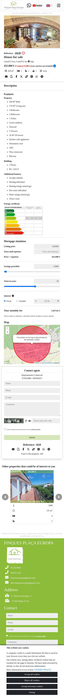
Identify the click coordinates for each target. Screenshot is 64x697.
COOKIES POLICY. (42, 670)
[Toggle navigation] (58, 5)
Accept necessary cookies (32, 686)
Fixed (9, 301)
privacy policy (36, 429)
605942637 (37, 378)
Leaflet (37, 363)
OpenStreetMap (46, 363)
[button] (5, 497)
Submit (32, 437)
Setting (32, 692)
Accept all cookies (32, 674)
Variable (22, 301)
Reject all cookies (32, 680)
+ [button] (7, 328)
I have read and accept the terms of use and (23, 429)
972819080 (26, 378)
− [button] (7, 332)
